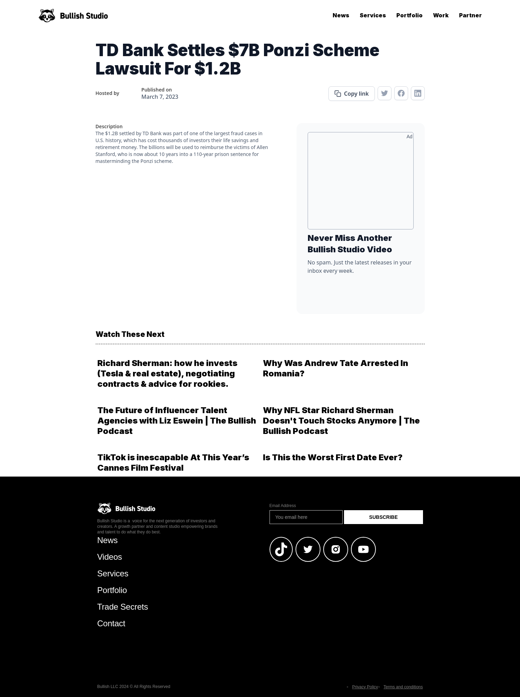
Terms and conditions (403, 687)
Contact (111, 623)
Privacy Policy (365, 687)
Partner (470, 15)
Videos (109, 556)
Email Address (283, 505)
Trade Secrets (122, 606)
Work (441, 15)
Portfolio (409, 15)
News (341, 15)
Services (373, 15)
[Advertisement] (361, 183)
